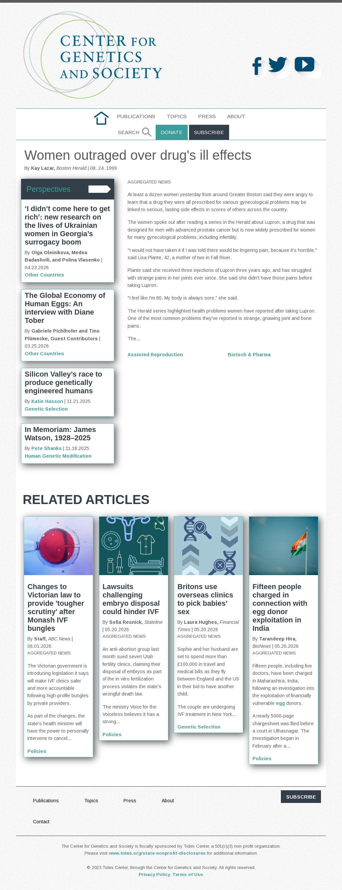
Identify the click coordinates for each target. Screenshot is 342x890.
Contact (41, 821)
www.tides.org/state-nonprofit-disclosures (157, 853)
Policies (36, 751)
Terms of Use (187, 874)
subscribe (301, 797)
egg (280, 703)
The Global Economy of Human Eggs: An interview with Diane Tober (65, 308)
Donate (172, 132)
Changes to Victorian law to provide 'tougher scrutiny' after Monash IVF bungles (55, 607)
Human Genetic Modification (58, 456)
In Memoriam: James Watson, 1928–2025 (60, 433)
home (101, 116)
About (236, 116)
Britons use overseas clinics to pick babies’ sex (205, 599)
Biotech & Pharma (249, 354)
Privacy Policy (154, 874)
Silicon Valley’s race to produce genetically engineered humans (63, 382)
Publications (136, 116)
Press (207, 116)
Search (128, 132)
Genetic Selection (46, 409)
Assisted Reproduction (155, 354)
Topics (177, 116)
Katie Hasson (47, 401)
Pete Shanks (46, 448)
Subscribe (209, 132)
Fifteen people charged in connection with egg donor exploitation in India (279, 607)
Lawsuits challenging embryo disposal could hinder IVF (131, 599)
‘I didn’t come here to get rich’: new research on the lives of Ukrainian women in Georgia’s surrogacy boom (67, 225)
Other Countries (44, 275)
